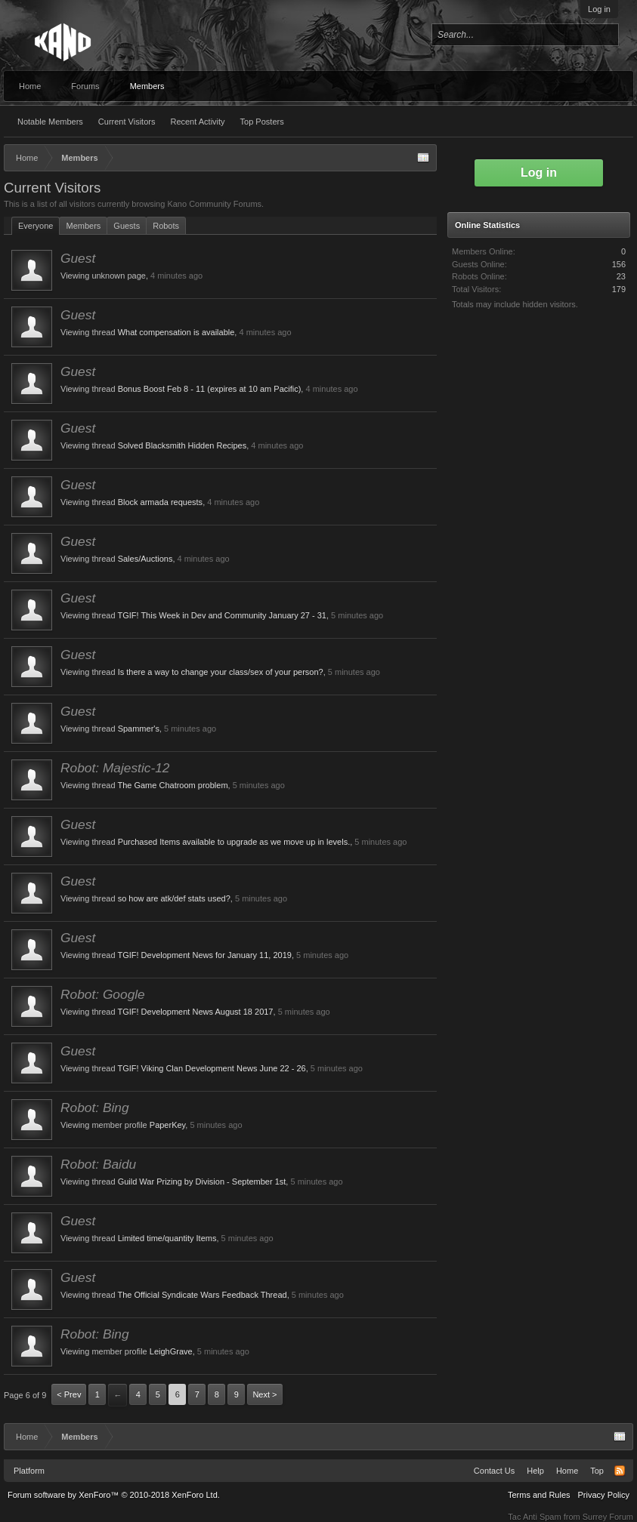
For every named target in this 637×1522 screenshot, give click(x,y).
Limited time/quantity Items (167, 1238)
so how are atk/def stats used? (174, 898)
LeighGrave (171, 1351)
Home (30, 86)
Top (597, 1470)
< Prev (69, 1394)
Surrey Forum (608, 1516)
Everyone (35, 225)
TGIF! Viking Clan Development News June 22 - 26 (211, 1068)
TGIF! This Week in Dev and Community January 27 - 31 (221, 615)
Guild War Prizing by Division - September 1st (202, 1181)
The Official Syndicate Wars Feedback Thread (201, 1294)
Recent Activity (197, 121)
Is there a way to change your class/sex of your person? (220, 671)
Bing (116, 1107)
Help (535, 1470)
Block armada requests (160, 502)
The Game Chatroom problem (172, 785)
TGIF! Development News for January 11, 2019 (204, 955)
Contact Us (494, 1470)
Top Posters (262, 121)
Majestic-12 (136, 767)
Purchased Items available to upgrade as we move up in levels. (234, 841)
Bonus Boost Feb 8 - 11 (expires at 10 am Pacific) (209, 388)
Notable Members (50, 121)
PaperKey (168, 1124)
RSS (620, 1471)
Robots (166, 225)
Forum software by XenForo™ (114, 1494)
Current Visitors (127, 121)
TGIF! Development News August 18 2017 (195, 1011)
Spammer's (138, 728)
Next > (264, 1394)
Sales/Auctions (145, 558)
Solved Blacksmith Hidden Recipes (182, 445)
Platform (29, 1470)
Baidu (119, 1164)
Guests (126, 225)
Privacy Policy (603, 1494)
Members (147, 86)
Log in (599, 9)
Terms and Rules (539, 1494)
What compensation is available (176, 332)
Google (124, 994)
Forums (85, 86)
